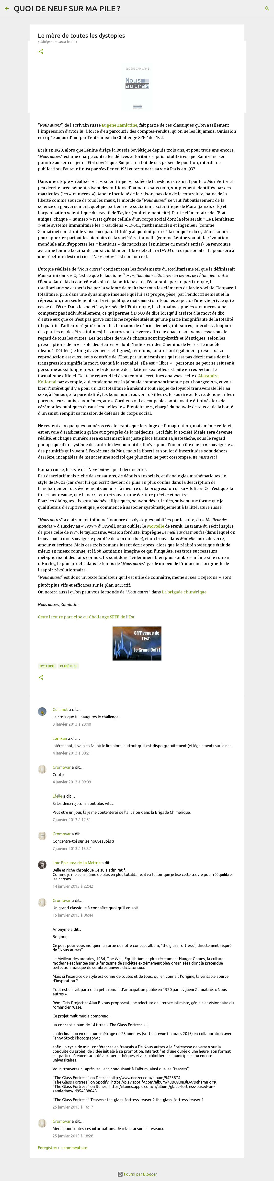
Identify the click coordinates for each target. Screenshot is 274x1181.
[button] (41, 51)
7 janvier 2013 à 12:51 (72, 819)
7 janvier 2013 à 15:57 (72, 848)
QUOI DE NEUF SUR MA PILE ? (67, 8)
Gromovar (62, 767)
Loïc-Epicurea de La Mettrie (77, 863)
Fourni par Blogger (137, 1174)
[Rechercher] (267, 8)
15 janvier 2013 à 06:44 (73, 915)
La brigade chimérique (184, 592)
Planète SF (68, 666)
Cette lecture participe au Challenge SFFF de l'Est (86, 616)
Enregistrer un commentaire (62, 1148)
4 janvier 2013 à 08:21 (72, 753)
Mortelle (155, 526)
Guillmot (60, 709)
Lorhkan (60, 738)
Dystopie (47, 666)
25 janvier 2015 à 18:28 (73, 1136)
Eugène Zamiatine (119, 125)
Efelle (57, 796)
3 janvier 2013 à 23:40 (72, 724)
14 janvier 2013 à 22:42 (73, 886)
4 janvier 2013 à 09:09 (72, 782)
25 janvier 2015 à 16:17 (73, 1107)
